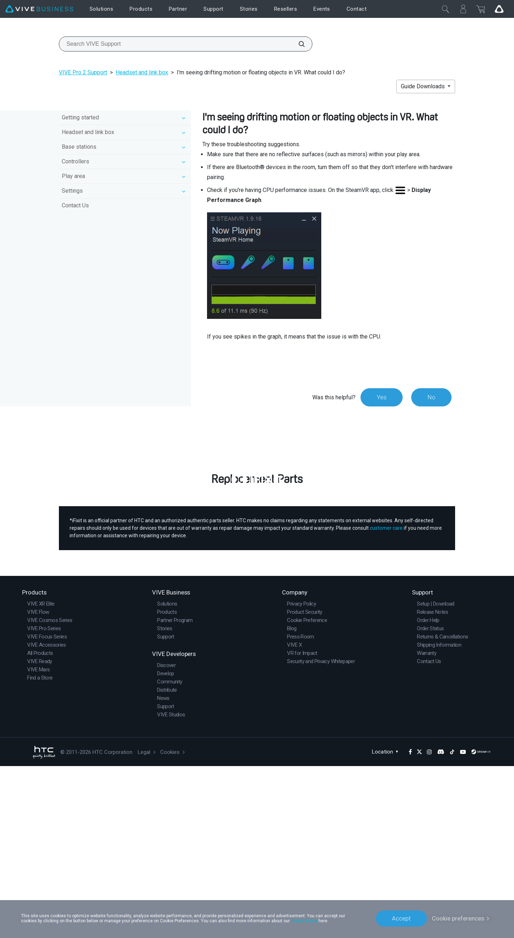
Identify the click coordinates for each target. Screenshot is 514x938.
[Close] (445, 9)
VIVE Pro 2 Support (83, 72)
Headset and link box (142, 72)
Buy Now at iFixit (257, 621)
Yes (382, 397)
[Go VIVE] (499, 9)
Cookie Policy (304, 920)
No (431, 397)
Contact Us (75, 205)
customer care (386, 700)
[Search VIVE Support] (298, 44)
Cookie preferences (458, 918)
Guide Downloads (423, 86)
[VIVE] (39, 9)
